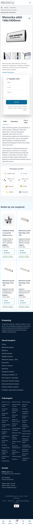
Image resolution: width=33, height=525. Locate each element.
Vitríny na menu (6, 402)
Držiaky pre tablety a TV (9, 375)
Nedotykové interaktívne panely (25, 440)
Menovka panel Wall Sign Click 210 (24, 283)
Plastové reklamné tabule (10, 387)
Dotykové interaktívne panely (25, 426)
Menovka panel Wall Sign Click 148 (8, 283)
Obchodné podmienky (22, 501)
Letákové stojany (16, 456)
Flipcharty (4, 445)
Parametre (14, 121)
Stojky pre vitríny (16, 433)
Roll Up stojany (26, 402)
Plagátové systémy (8, 372)
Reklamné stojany (7, 347)
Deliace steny (25, 436)
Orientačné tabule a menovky (8, 10)
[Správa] (16, 94)
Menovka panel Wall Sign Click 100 (24, 233)
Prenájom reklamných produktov (12, 390)
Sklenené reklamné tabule (10, 384)
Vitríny (4, 344)
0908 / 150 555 (11, 483)
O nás (4, 501)
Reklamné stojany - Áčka (10, 359)
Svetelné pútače (7, 353)
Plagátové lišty (6, 447)
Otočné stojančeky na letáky (15, 452)
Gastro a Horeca (7, 366)
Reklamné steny (26, 433)
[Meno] (16, 82)
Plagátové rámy (6, 429)
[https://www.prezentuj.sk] (1, 7)
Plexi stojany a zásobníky (10, 378)
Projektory (15, 459)
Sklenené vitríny (16, 402)
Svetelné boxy (5, 461)
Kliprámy (5, 350)
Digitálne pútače (7, 356)
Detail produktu (7, 252)
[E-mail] (16, 87)
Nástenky (5, 369)
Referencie (11, 501)
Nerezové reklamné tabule (10, 381)
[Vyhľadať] (30, 2)
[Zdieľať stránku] (29, 19)
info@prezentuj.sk (11, 487)
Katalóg (6, 7)
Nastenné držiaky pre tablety (5, 452)
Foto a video (26, 121)
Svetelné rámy (5, 418)
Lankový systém (26, 431)
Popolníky (24, 409)
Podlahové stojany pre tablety (15, 410)
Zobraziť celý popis (8, 72)
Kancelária (13, 7)
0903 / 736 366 (11, 485)
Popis (5, 121)
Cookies (16, 502)
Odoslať (16, 102)
